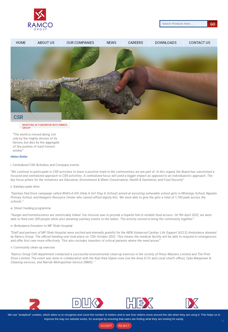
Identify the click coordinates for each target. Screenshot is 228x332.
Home (21, 42)
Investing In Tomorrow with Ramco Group (44, 126)
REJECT (124, 325)
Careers (135, 42)
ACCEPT (106, 325)
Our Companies (80, 42)
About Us (46, 42)
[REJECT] (223, 321)
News (111, 42)
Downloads (165, 42)
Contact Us (199, 42)
